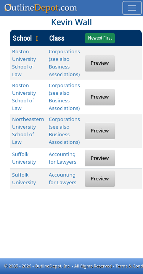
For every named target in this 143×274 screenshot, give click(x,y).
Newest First (100, 38)
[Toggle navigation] (132, 8)
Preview (100, 62)
